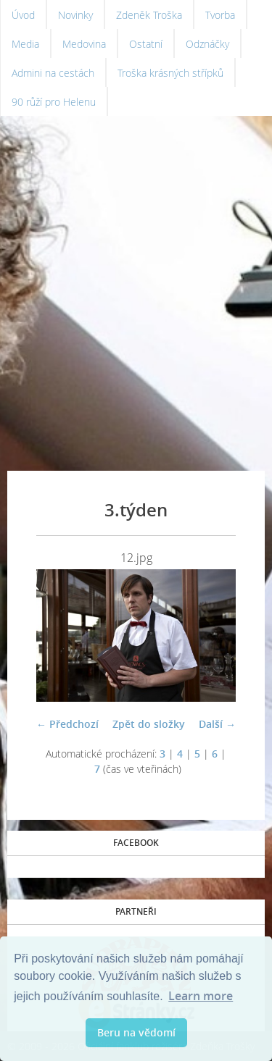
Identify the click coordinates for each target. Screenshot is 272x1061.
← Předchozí (67, 724)
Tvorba (220, 15)
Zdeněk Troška (149, 15)
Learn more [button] (200, 996)
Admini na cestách (53, 73)
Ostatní (145, 44)
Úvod (23, 15)
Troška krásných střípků (170, 73)
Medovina (84, 44)
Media (25, 44)
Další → (217, 724)
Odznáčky (207, 44)
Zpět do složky (148, 724)
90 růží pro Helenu (54, 102)
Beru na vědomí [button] (136, 1032)
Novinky (75, 15)
